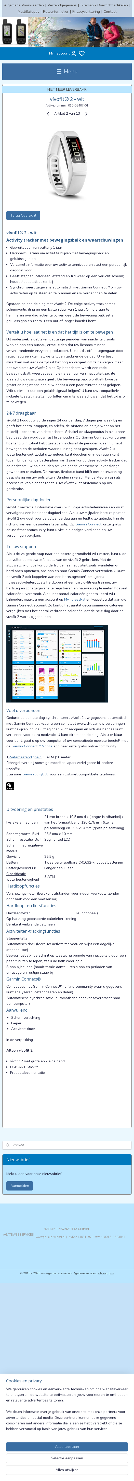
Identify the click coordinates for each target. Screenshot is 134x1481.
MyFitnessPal (74, 599)
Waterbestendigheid (25, 757)
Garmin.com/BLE (35, 774)
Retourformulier (56, 11)
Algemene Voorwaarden (24, 5)
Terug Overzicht (23, 215)
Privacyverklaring (86, 11)
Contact (110, 11)
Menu (67, 71)
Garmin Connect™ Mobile (31, 746)
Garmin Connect (88, 524)
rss (112, 1273)
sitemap (103, 1273)
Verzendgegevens (62, 5)
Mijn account (63, 53)
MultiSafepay (28, 11)
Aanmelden (19, 1185)
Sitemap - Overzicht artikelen (104, 5)
